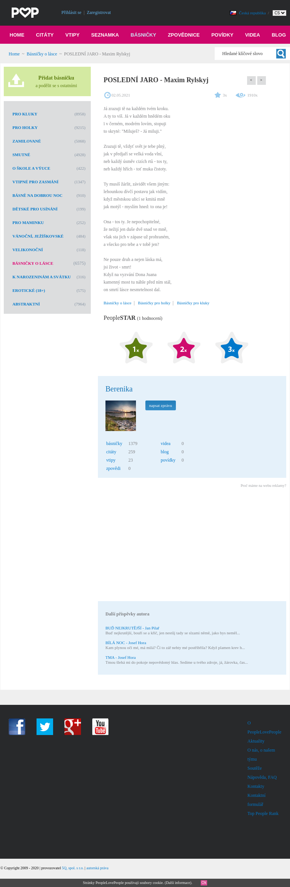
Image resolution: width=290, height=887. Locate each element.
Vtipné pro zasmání (35, 182)
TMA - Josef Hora (120, 657)
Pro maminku (28, 222)
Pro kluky (24, 114)
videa (166, 443)
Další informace (178, 883)
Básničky (143, 35)
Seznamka (105, 35)
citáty (111, 451)
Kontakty (255, 786)
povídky (168, 460)
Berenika (119, 389)
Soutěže (254, 768)
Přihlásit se (71, 12)
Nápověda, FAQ (262, 777)
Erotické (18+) (28, 290)
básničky (114, 443)
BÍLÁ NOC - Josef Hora (125, 642)
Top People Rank (262, 813)
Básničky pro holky (154, 303)
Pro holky (25, 127)
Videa (252, 35)
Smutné (21, 154)
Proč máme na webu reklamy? (263, 485)
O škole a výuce (31, 168)
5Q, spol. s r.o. (73, 868)
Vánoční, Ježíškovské (38, 236)
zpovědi (113, 468)
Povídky (222, 35)
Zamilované (26, 141)
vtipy (111, 460)
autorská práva (97, 868)
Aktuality (255, 741)
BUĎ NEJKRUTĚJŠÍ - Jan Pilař (132, 628)
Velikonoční (27, 249)
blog (165, 451)
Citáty (45, 35)
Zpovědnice (184, 35)
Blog (279, 35)
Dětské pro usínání (35, 209)
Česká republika (253, 13)
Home (17, 35)
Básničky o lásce (42, 54)
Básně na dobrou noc (37, 195)
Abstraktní (26, 304)
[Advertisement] (192, 545)
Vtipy (73, 35)
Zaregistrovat (99, 12)
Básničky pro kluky (193, 303)
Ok (203, 883)
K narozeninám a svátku (41, 277)
